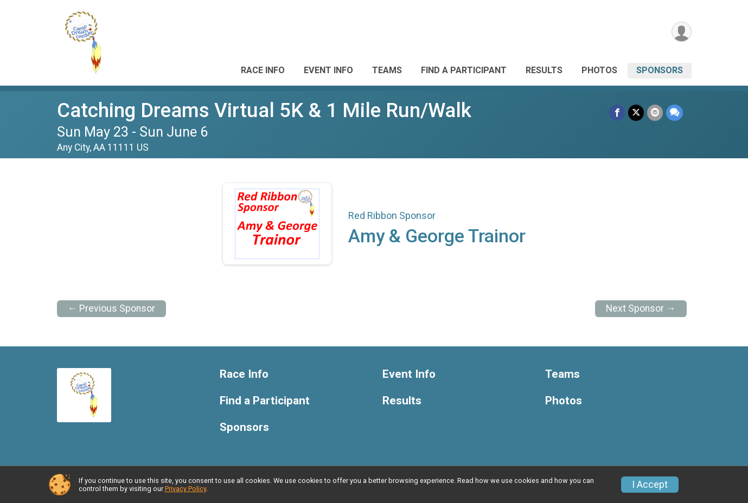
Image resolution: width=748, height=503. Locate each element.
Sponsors (659, 70)
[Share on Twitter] (636, 112)
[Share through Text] (674, 112)
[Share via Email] (655, 112)
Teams (387, 70)
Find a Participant (464, 70)
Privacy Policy (185, 489)
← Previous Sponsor (112, 308)
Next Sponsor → (641, 308)
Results (544, 70)
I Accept (650, 484)
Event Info (328, 70)
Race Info (263, 70)
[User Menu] (682, 32)
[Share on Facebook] (617, 112)
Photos (599, 70)
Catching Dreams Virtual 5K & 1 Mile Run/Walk (264, 110)
